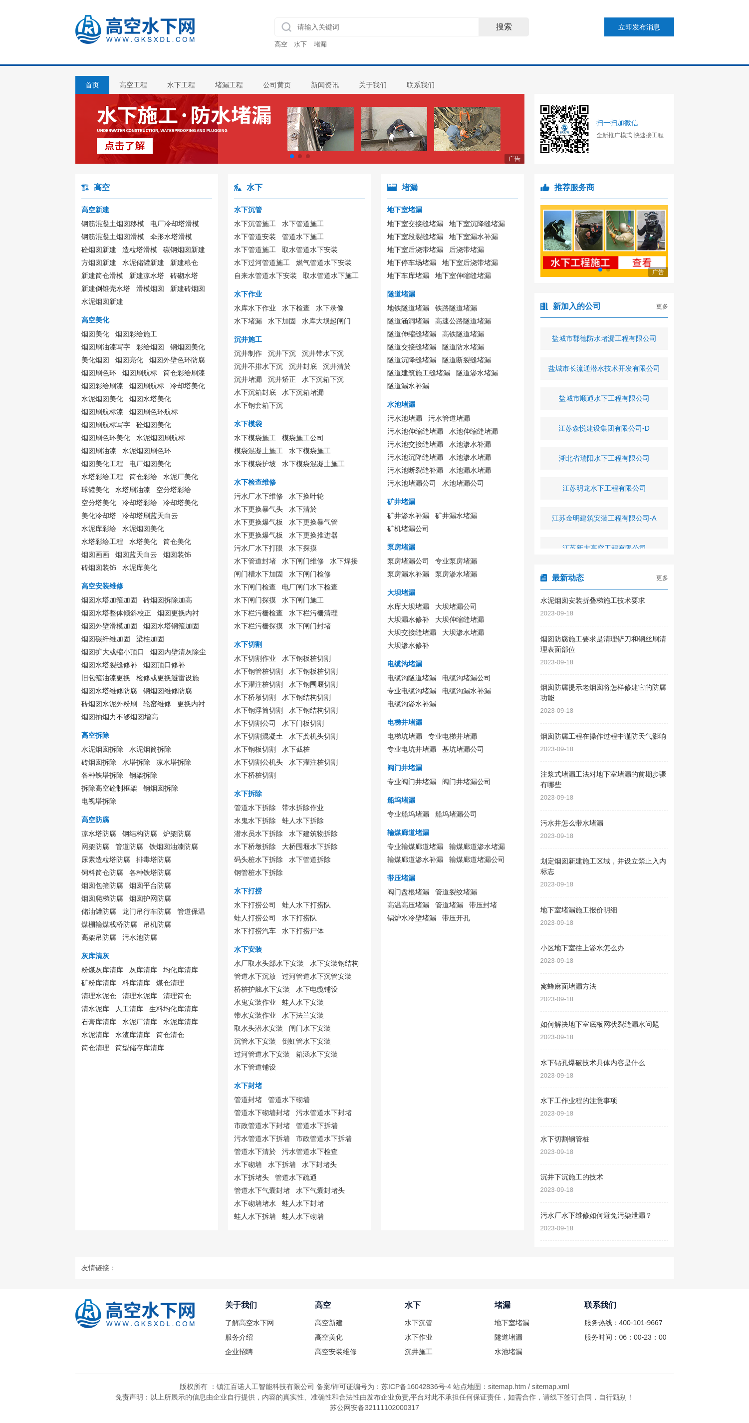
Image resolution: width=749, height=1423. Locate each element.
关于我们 (373, 85)
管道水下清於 (255, 1151)
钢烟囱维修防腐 (167, 691)
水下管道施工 (303, 224)
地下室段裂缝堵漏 (415, 237)
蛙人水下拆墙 (255, 1216)
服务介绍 (239, 1337)
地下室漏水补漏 (473, 237)
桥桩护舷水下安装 (262, 989)
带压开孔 (456, 918)
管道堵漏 (449, 905)
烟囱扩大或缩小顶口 (112, 652)
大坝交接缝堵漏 (411, 632)
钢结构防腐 (139, 834)
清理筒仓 (177, 996)
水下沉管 (248, 210)
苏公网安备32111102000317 (374, 1408)
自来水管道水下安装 (265, 276)
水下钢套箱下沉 (258, 405)
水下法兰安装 (303, 1015)
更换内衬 (191, 704)
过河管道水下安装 (262, 1054)
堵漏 (320, 44)
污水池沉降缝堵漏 (415, 457)
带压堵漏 (401, 878)
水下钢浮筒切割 (258, 710)
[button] (292, 156)
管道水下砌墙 (289, 1100)
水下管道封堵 (255, 561)
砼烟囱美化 (153, 425)
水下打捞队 (299, 918)
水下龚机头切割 (313, 736)
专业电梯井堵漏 (452, 736)
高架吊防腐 (98, 937)
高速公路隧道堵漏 (463, 321)
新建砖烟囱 (187, 288)
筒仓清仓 (170, 1035)
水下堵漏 (248, 321)
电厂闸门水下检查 (310, 587)
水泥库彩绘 (98, 529)
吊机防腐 (157, 924)
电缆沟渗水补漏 (411, 704)
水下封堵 (248, 1086)
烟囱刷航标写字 (105, 425)
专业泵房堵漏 (456, 561)
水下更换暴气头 (258, 509)
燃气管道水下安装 (324, 263)
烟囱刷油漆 (98, 451)
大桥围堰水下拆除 (310, 847)
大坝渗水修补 (408, 645)
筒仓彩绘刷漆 (184, 373)
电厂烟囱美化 (150, 464)
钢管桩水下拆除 (258, 872)
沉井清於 (337, 366)
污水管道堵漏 (449, 418)
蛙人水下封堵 (303, 1203)
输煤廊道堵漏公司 (477, 859)
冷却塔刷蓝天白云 (150, 516)
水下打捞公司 (255, 905)
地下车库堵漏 (408, 276)
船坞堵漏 (401, 800)
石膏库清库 (98, 1022)
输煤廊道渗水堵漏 (477, 847)
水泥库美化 (139, 567)
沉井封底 (303, 366)
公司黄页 (277, 85)
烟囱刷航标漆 (102, 412)
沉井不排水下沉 (258, 366)
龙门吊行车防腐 (146, 911)
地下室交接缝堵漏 (415, 224)
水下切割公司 (255, 723)
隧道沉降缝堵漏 (411, 360)
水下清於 (303, 509)
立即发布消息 (639, 27)
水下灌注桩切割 (258, 684)
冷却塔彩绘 (139, 503)
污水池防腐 (139, 937)
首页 (92, 85)
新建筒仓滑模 (102, 276)
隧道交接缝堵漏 (411, 347)
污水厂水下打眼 (258, 548)
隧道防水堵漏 (463, 347)
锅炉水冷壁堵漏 (411, 918)
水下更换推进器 (313, 535)
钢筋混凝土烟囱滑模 (112, 237)
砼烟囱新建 (98, 250)
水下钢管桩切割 (258, 671)
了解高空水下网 (249, 1323)
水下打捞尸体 (303, 931)
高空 (280, 44)
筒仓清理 (95, 1048)
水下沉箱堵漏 (303, 392)
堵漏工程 (229, 85)
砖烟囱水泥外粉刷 (109, 704)
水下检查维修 (255, 482)
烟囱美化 (95, 334)
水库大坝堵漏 (408, 606)
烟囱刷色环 (98, 373)
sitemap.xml (550, 1387)
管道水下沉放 (255, 976)
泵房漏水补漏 (408, 574)
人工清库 (129, 1009)
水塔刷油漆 (132, 490)
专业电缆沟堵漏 (411, 691)
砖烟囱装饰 (98, 567)
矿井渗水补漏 (408, 516)
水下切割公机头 (258, 762)
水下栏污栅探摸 (258, 626)
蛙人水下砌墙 (303, 1216)
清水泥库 (95, 1009)
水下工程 (181, 85)
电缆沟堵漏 (404, 664)
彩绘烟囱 (150, 347)
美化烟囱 (95, 360)
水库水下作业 (255, 308)
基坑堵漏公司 (463, 749)
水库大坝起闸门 (326, 321)
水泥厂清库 (139, 1022)
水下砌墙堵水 (255, 1203)
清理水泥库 (139, 996)
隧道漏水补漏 (408, 386)
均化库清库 (180, 970)
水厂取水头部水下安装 (269, 963)
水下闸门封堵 (310, 626)
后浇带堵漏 (466, 250)
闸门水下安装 (310, 1028)
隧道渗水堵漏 (477, 373)
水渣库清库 (132, 1035)
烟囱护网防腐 (150, 898)
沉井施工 (248, 339)
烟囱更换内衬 (178, 613)
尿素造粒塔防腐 (105, 859)
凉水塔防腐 (98, 834)
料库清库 (136, 983)
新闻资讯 (325, 85)
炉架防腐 (177, 834)
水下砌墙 (248, 1164)
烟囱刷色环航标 (153, 412)
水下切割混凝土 (258, 736)
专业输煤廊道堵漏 (415, 847)
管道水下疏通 (296, 1177)
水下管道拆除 (310, 859)
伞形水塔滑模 (171, 237)
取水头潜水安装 (258, 1028)
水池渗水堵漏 (470, 457)
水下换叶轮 (306, 496)
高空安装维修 (102, 586)
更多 (662, 306)
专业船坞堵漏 (408, 814)
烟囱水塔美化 (150, 399)
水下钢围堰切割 (313, 684)
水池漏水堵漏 (470, 470)
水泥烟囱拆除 (102, 749)
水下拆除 (248, 794)
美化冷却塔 (98, 516)
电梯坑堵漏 (404, 736)
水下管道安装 (255, 237)
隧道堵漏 (401, 294)
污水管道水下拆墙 (262, 1138)
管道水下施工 (303, 237)
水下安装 (248, 949)
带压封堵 (483, 905)
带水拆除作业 (303, 808)
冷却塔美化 (187, 386)
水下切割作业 (255, 658)
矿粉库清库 (98, 983)
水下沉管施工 (255, 224)
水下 (300, 44)
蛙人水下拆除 (303, 821)
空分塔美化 (98, 503)
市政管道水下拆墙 (324, 1138)
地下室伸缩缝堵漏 (463, 276)
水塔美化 (143, 542)
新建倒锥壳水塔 (105, 288)
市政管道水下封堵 (262, 1126)
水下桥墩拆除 (255, 847)
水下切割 (248, 644)
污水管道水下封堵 (324, 1113)
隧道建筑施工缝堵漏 (418, 373)
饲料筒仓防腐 (102, 872)
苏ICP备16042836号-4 (416, 1387)
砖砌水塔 (184, 276)
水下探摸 (303, 548)
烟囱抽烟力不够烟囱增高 (119, 717)
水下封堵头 (319, 1164)
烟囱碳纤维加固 (105, 639)
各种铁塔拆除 (102, 775)
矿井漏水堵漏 (456, 516)
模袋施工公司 (303, 438)
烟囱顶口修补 (164, 665)
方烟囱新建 (98, 263)
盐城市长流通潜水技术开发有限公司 (604, 372)
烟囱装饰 (177, 555)
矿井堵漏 (401, 502)
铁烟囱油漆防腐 (173, 847)
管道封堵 (248, 1100)
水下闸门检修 (310, 574)
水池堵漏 (401, 404)
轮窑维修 (157, 704)
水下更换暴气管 (313, 522)
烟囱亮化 (129, 360)
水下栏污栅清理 (313, 613)
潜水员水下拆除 (258, 834)
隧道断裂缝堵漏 (466, 360)
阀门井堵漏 (404, 768)
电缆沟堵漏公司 (466, 678)
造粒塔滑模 (139, 250)
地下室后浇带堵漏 (415, 250)
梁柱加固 (150, 639)
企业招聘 (239, 1352)
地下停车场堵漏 (411, 263)
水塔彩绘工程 (102, 477)
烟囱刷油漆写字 (105, 347)
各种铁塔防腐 (150, 872)
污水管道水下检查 (310, 1151)
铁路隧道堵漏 (456, 308)
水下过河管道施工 (262, 263)
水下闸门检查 (255, 587)
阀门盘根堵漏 (408, 892)
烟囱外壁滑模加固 (109, 626)
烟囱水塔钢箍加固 (171, 626)
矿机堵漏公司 (408, 529)
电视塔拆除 (98, 801)
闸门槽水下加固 (258, 574)
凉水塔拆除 (173, 762)
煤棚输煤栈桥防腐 (109, 924)
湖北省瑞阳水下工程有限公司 (604, 462)
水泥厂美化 (180, 477)
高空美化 (95, 320)
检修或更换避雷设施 (167, 678)
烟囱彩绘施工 (136, 334)
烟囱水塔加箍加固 (109, 600)
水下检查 (296, 308)
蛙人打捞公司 (255, 918)
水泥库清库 (180, 1022)
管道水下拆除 (255, 808)
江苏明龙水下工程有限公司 (604, 492)
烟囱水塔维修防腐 (109, 691)
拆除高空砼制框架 (109, 788)
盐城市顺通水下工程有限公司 (604, 402)
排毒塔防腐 (153, 859)
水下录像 (330, 308)
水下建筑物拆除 (313, 834)
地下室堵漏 (404, 210)
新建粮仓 (184, 263)
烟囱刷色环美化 (105, 438)
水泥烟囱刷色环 (146, 451)
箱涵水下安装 (317, 1054)
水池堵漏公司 (463, 483)
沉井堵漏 (248, 379)
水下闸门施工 (303, 600)
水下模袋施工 (255, 438)
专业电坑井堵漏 (411, 749)
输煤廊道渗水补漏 (415, 859)
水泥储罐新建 (143, 263)
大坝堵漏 (401, 592)
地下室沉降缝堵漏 (477, 224)
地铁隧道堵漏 (408, 308)
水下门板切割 (303, 723)
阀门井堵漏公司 (466, 782)
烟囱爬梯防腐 (102, 898)
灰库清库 (143, 970)
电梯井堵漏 (404, 722)
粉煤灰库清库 (102, 970)
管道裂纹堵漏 (456, 892)
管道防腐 (129, 847)
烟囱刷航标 (139, 373)
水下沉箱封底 (255, 392)
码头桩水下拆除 (258, 859)
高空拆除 (95, 735)
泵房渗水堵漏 (456, 574)
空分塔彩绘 (173, 490)
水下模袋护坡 (255, 464)
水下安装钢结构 (334, 963)
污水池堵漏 (404, 418)
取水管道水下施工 (331, 276)
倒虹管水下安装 (306, 1041)
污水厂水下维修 (258, 496)
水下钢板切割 (255, 749)
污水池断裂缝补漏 (415, 470)
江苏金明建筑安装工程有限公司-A (604, 522)
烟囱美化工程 (102, 464)
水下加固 (282, 321)
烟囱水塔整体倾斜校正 (116, 613)
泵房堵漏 (401, 547)
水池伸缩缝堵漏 (473, 431)
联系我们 (421, 85)
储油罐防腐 (98, 911)
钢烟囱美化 (187, 347)
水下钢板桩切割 (306, 658)
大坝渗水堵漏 (463, 632)
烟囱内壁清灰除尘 (178, 652)
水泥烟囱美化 (102, 399)
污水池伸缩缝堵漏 (415, 431)
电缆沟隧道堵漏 (411, 678)
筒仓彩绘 (143, 477)
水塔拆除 (136, 762)
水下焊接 (344, 561)
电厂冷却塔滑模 (174, 224)
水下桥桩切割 (255, 775)
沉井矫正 (282, 379)
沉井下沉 (282, 353)
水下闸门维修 (303, 561)
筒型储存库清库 (139, 1048)
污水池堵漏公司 (411, 483)
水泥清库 (95, 1035)
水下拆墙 (282, 1164)
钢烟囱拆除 (160, 788)
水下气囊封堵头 (320, 1190)
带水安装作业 (255, 1015)
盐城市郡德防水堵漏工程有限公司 (604, 342)
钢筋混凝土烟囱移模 (112, 224)
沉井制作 (248, 353)
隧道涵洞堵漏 (408, 321)
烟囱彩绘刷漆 (102, 386)
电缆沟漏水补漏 (466, 691)
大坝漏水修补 (408, 619)
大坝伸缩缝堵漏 (459, 619)
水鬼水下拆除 (255, 821)
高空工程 (133, 85)
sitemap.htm (507, 1387)
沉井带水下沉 (323, 353)
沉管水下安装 (255, 1041)
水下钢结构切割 (306, 697)
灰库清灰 (95, 956)
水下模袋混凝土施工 (313, 464)
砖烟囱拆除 (98, 762)
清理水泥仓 (98, 996)
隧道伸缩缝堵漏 (411, 334)
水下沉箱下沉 (323, 379)
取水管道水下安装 (310, 250)
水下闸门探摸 (255, 600)
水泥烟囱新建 (102, 301)
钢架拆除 (143, 775)
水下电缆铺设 (317, 989)
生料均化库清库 (173, 1009)
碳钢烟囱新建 (184, 250)
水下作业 (248, 294)
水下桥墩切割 (255, 697)
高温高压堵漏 (408, 905)
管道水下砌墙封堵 (262, 1113)
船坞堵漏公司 (456, 814)
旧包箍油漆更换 (105, 678)
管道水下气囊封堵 (262, 1190)
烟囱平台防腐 (150, 885)
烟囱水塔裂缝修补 (109, 665)
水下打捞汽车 (255, 931)
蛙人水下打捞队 (306, 905)
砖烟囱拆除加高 (167, 600)
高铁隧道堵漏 (463, 334)
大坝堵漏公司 (456, 606)
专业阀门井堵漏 (411, 782)
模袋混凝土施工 (258, 451)
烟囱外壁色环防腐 (177, 360)
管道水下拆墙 (317, 1126)
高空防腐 (95, 820)
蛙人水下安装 (303, 1002)
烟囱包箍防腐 (102, 885)
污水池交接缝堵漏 (415, 444)
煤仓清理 (170, 983)
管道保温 (191, 911)
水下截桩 (296, 749)
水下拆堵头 (251, 1177)
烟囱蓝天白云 (136, 555)
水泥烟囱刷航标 (160, 438)
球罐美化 (95, 490)
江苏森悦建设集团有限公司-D (604, 432)
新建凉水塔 (146, 276)
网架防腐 (95, 847)
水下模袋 (248, 424)
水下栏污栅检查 (258, 613)
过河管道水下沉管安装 (317, 976)
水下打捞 (248, 891)
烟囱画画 (95, 555)
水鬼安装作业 (255, 1002)
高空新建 (95, 210)
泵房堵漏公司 (408, 561)
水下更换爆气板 (258, 522)
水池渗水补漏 (470, 444)
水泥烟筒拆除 (150, 749)
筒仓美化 (177, 542)
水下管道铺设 (255, 1067)
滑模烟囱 (150, 288)
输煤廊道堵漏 (408, 833)
